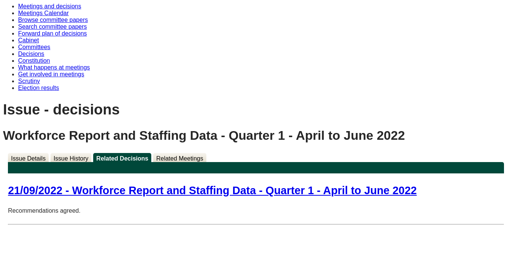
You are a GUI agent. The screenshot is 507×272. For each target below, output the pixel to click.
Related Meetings (179, 158)
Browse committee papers (53, 20)
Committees (34, 47)
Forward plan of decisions (52, 33)
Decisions (31, 54)
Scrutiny (29, 81)
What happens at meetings (54, 67)
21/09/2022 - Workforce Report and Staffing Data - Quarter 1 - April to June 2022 (212, 190)
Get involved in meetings (51, 74)
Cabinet (28, 40)
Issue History (71, 158)
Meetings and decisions (49, 6)
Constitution (34, 60)
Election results (38, 88)
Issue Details (28, 158)
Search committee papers (52, 26)
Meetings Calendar (43, 13)
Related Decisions (122, 158)
